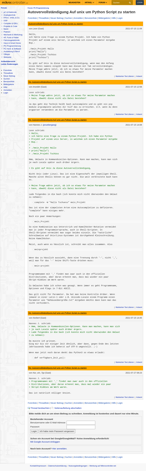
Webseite (6, 57)
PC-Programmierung (11, 46)
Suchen (6, 79)
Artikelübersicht (8, 61)
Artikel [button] (89, 3)
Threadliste (8, 73)
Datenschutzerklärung (57, 466)
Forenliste (7, 70)
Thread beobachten (39, 408)
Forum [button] (103, 3)
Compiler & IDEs (9, 23)
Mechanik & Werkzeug (11, 35)
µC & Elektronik (9, 12)
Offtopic (5, 54)
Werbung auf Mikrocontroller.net (102, 466)
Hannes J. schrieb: (40, 323)
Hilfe (5, 87)
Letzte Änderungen (9, 64)
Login (139, 3)
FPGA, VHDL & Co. (10, 18)
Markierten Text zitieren (125, 76)
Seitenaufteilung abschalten (66, 408)
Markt (4, 29)
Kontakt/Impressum (38, 466)
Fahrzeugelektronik (10, 40)
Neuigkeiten (74, 3)
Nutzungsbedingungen (78, 466)
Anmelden (7, 90)
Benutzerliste (8, 81)
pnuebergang (49, 125)
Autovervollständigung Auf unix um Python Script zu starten (56, 24)
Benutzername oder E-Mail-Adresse (47, 422)
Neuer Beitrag (9, 76)
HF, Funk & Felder (10, 37)
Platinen (5, 32)
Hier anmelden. (59, 448)
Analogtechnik (8, 15)
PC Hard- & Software (11, 49)
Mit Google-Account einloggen (45, 442)
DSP (4, 21)
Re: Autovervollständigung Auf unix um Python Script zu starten (58, 82)
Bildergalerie (8, 84)
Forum (4, 8)
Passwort (34, 426)
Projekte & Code (9, 26)
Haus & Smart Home (11, 43)
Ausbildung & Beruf (10, 51)
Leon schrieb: (37, 92)
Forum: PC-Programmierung (38, 8)
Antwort (139, 76)
